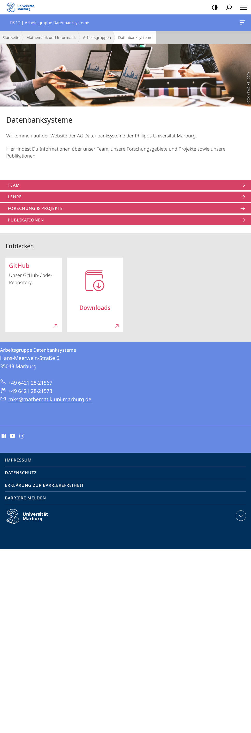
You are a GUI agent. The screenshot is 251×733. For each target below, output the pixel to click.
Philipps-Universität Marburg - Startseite (22, 7)
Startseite (11, 37)
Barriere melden (25, 498)
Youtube (12, 436)
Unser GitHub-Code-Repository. (34, 293)
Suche (227, 7)
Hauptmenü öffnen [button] (242, 7)
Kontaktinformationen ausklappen (240, 516)
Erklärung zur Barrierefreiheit (44, 485)
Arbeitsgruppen (97, 37)
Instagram (22, 436)
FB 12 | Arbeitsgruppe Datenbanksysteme (242, 23)
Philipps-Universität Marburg (31, 520)
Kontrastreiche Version (213, 7)
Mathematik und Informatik (51, 37)
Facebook (3, 436)
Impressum (18, 460)
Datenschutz (21, 472)
